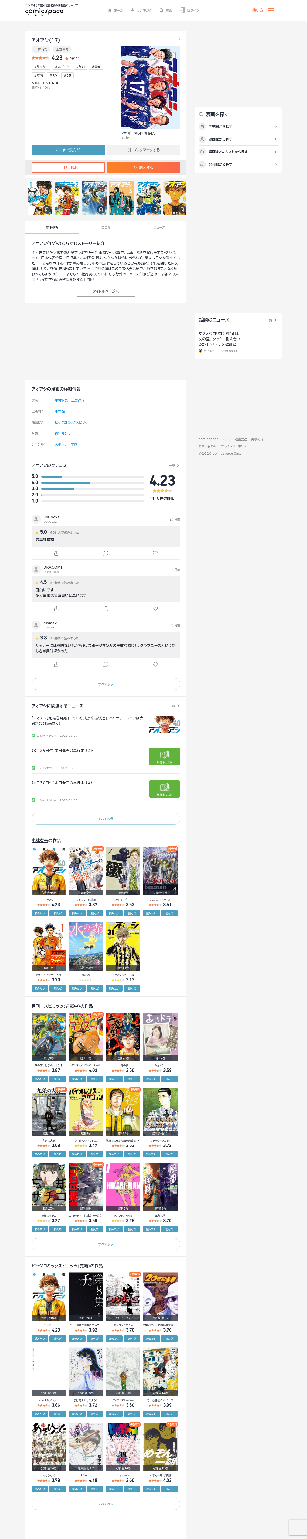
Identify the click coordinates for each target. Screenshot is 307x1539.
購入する (143, 167)
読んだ (58, 913)
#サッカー (41, 66)
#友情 (38, 75)
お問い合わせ (208, 446)
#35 (67, 75)
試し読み (68, 168)
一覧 (172, 465)
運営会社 (241, 439)
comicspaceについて (215, 439)
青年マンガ (63, 433)
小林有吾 (41, 49)
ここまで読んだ (68, 150)
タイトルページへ (106, 291)
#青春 (95, 66)
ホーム (116, 10)
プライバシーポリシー (235, 446)
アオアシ (39, 243)
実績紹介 (257, 439)
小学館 (60, 411)
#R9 (53, 75)
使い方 (257, 10)
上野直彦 (62, 49)
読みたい (40, 913)
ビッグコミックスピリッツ (73, 422)
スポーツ (61, 444)
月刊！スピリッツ (47, 1006)
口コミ (105, 227)
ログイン (189, 10)
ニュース (159, 227)
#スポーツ (62, 66)
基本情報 (52, 227)
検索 (165, 10)
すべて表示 (105, 684)
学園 (74, 444)
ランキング (141, 10)
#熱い (80, 66)
